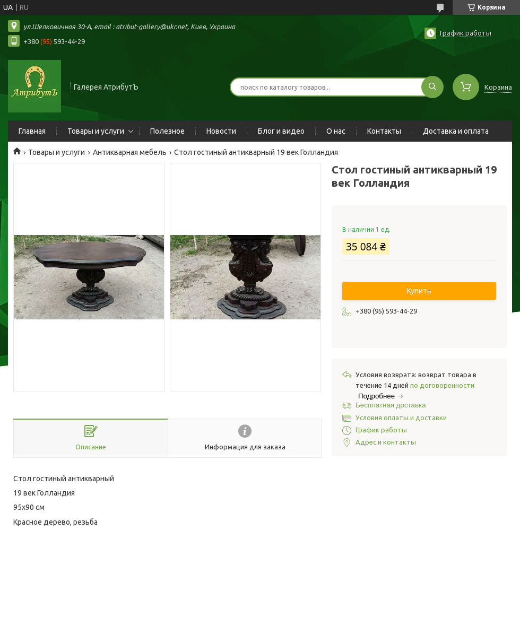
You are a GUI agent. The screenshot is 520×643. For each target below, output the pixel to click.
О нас (335, 131)
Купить (419, 290)
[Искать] (432, 87)
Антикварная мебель (130, 152)
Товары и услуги (95, 131)
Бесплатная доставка (391, 405)
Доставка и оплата (456, 131)
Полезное (167, 131)
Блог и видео (281, 131)
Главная (32, 131)
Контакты (384, 131)
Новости (221, 131)
